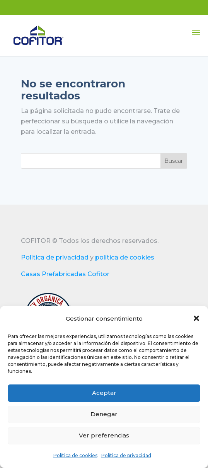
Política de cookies (75, 455)
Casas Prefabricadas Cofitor (65, 274)
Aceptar (104, 392)
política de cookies (124, 257)
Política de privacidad (126, 455)
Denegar (104, 414)
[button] (196, 318)
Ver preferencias (104, 435)
